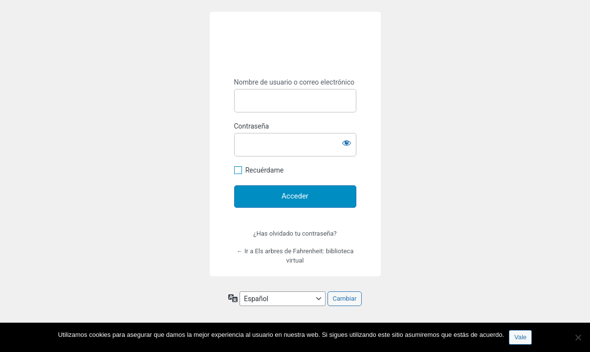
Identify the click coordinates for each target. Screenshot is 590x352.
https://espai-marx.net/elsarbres (295, 45)
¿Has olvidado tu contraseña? (294, 233)
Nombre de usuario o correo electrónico (294, 82)
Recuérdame (264, 170)
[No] (578, 337)
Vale (520, 337)
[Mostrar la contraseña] (346, 143)
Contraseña (251, 126)
